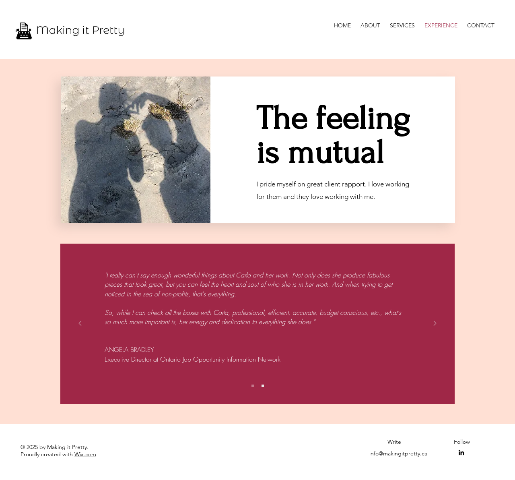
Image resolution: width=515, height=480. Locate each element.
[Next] (435, 324)
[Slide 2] (263, 386)
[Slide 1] (252, 386)
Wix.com (85, 454)
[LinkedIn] (461, 452)
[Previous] (80, 324)
